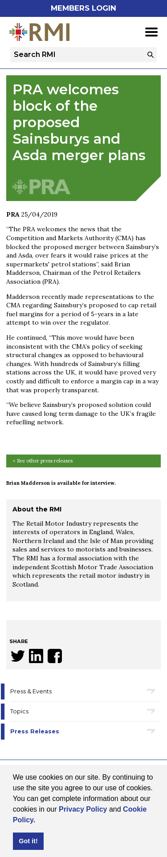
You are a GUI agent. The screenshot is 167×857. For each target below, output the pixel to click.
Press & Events (31, 691)
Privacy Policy (83, 809)
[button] (38, 820)
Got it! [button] (28, 841)
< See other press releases (42, 461)
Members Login (83, 8)
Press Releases (34, 731)
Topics (19, 711)
